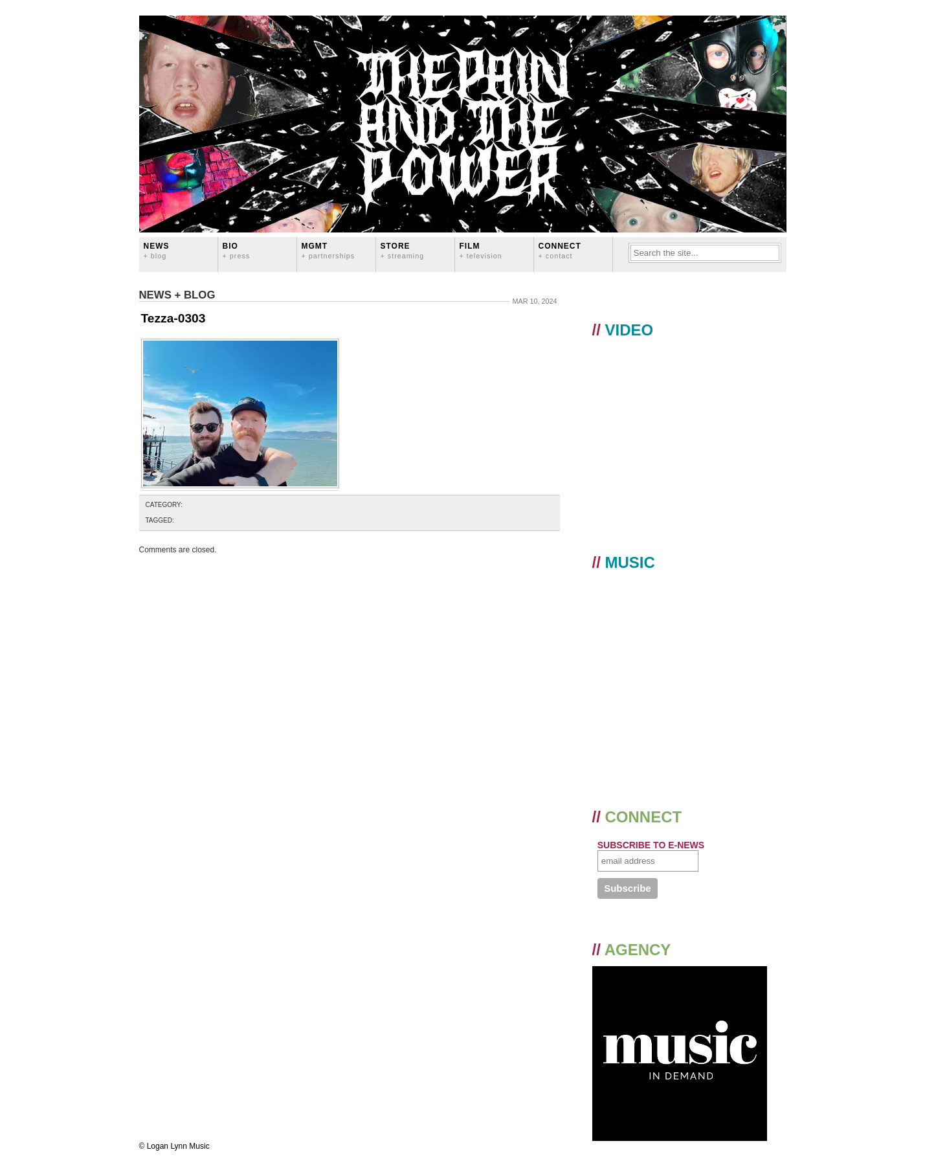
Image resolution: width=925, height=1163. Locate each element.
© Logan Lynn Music (174, 1146)
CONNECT (560, 250)
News (157, 250)
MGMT (328, 250)
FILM (481, 250)
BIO (237, 250)
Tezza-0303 (173, 318)
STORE (403, 250)
